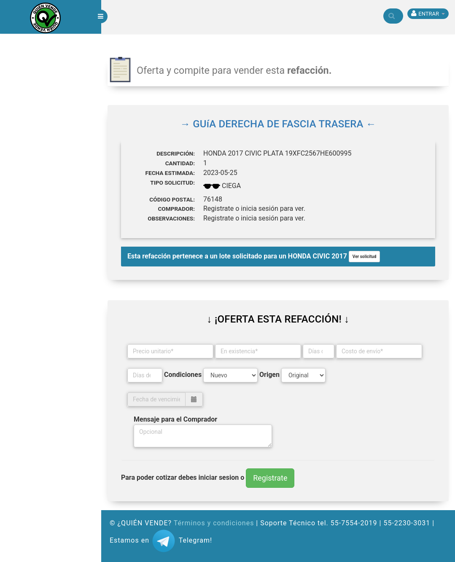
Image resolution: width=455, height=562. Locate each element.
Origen (269, 375)
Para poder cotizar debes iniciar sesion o (182, 477)
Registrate (270, 477)
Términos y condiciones (214, 523)
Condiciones (183, 375)
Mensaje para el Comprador (175, 419)
